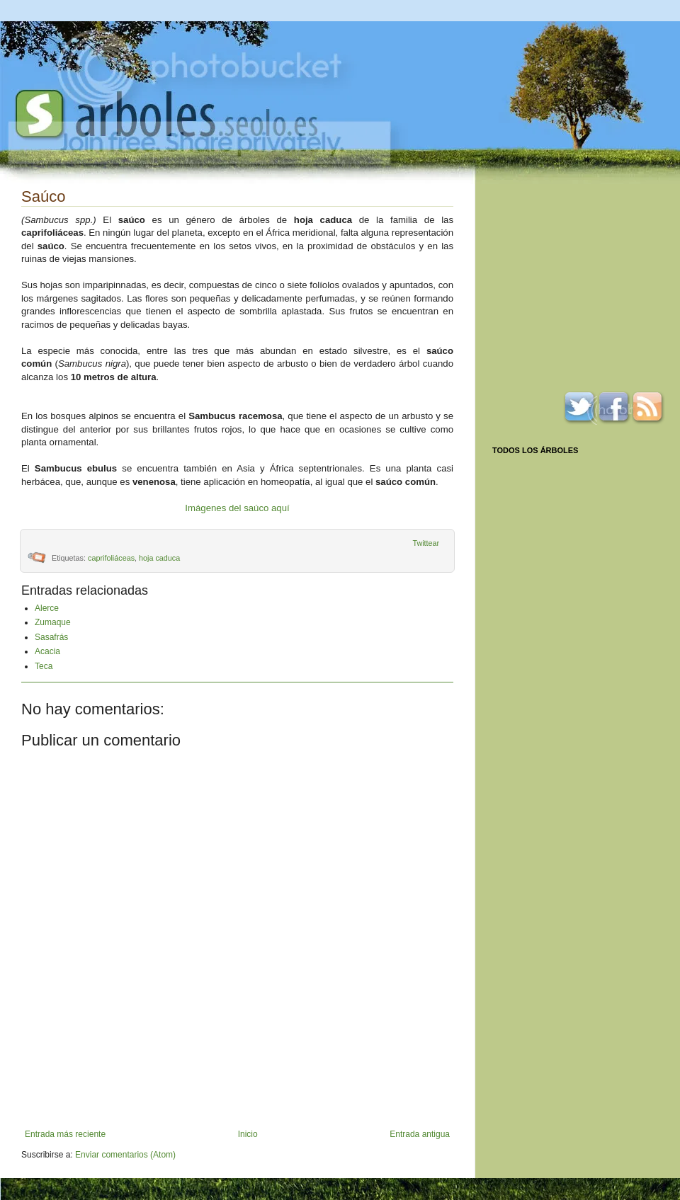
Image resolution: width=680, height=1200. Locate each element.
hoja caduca (159, 558)
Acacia (47, 651)
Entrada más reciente (65, 1134)
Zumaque (53, 622)
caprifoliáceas (111, 558)
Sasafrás (51, 637)
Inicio (248, 1134)
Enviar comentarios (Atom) (125, 1155)
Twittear (425, 543)
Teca (43, 666)
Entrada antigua (420, 1134)
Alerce (47, 608)
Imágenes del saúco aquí (237, 508)
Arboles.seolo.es (166, 114)
